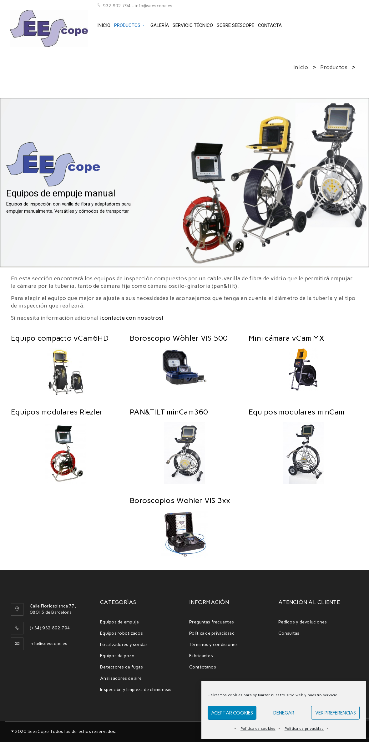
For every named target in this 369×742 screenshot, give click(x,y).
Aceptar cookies (232, 713)
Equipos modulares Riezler (57, 411)
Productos (333, 67)
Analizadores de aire (121, 678)
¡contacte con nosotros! (132, 317)
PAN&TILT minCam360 (169, 411)
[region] (184, 183)
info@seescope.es (48, 643)
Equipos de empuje (119, 622)
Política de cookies (257, 728)
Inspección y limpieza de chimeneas (136, 689)
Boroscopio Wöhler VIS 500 (179, 338)
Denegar (283, 713)
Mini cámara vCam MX (286, 338)
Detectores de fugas (121, 667)
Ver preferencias (335, 713)
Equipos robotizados (121, 633)
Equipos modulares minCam (296, 411)
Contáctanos (202, 667)
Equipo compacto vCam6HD (60, 338)
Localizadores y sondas (124, 644)
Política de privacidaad (212, 633)
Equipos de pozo (117, 655)
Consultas (288, 633)
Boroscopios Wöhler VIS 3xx (180, 500)
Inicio (300, 67)
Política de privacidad (304, 728)
